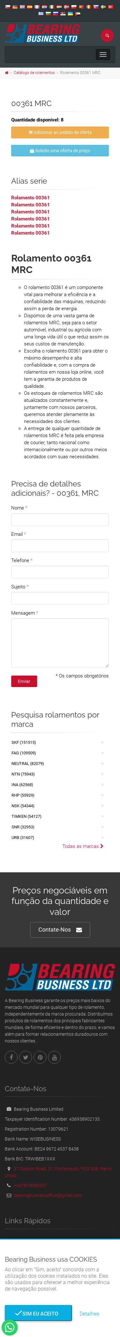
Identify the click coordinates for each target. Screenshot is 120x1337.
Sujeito (18, 587)
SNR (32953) (23, 827)
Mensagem (23, 613)
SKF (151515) (24, 742)
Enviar (24, 681)
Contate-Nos (60, 929)
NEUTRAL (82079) (28, 763)
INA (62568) (22, 784)
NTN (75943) (23, 774)
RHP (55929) (23, 795)
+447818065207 (30, 1185)
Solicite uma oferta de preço (60, 150)
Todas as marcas (83, 846)
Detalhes (89, 1314)
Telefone (20, 560)
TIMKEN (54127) (27, 816)
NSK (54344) (23, 805)
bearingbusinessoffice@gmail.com (48, 1195)
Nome (17, 508)
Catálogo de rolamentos (34, 73)
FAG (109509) (24, 753)
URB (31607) (23, 837)
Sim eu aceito (38, 1314)
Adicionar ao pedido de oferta (60, 132)
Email (17, 534)
